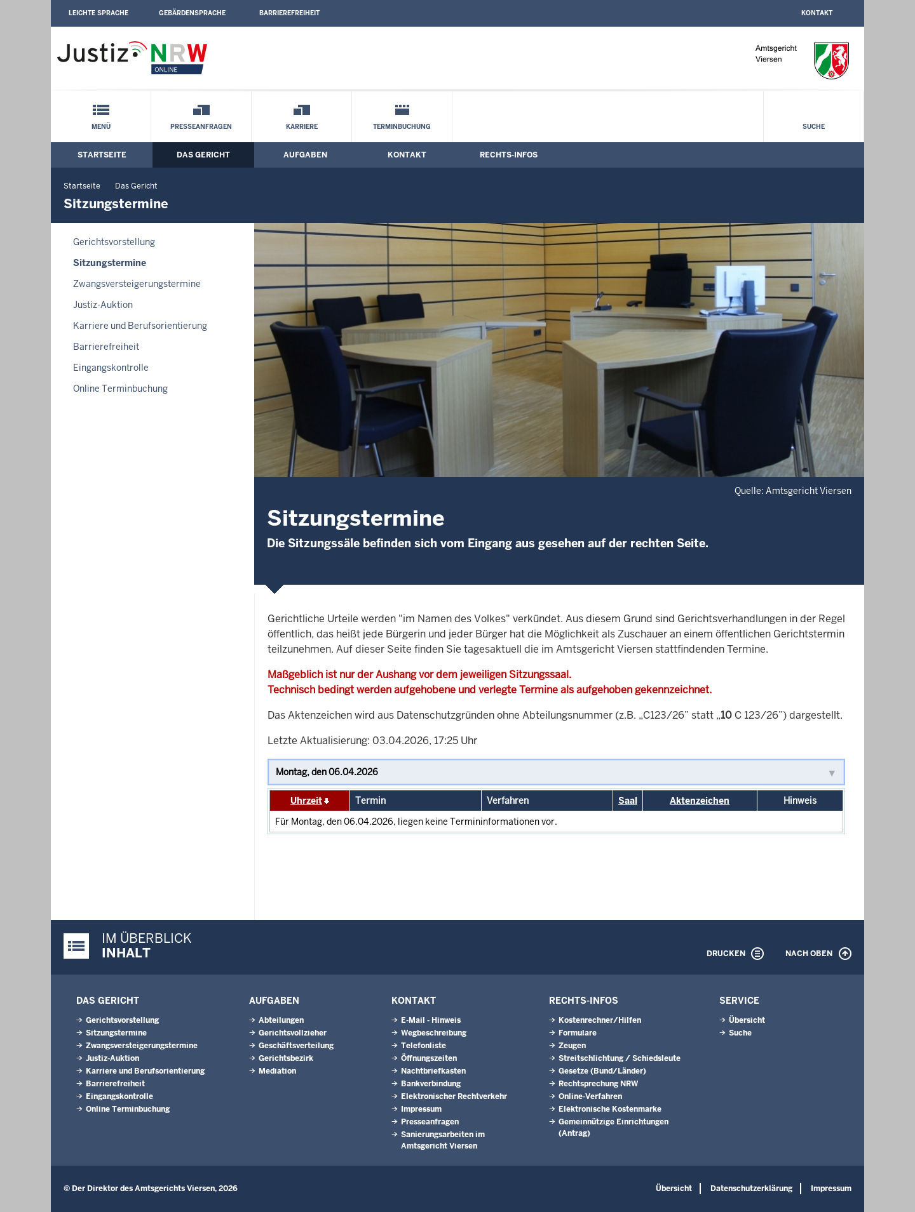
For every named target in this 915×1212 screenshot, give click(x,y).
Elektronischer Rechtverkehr (454, 1096)
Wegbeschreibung (433, 1033)
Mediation (277, 1071)
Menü (101, 127)
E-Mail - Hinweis (431, 1020)
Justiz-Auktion (103, 304)
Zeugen (572, 1046)
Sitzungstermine (109, 263)
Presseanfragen (201, 127)
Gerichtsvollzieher (293, 1033)
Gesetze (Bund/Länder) (602, 1071)
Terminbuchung (402, 127)
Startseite (102, 155)
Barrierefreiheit (289, 13)
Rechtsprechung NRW (598, 1084)
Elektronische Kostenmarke (610, 1109)
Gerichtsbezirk (286, 1058)
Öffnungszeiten (429, 1058)
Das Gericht (203, 155)
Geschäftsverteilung (296, 1046)
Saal (627, 800)
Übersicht (747, 1020)
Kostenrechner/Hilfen (600, 1020)
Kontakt (816, 13)
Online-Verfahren (590, 1096)
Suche (814, 127)
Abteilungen (281, 1020)
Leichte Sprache (98, 13)
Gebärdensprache (192, 13)
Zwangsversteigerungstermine (137, 284)
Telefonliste (423, 1046)
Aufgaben (305, 155)
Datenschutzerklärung (751, 1188)
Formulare (578, 1033)
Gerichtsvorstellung (114, 242)
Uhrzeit (306, 800)
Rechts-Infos (509, 155)
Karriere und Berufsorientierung (140, 325)
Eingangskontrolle (111, 367)
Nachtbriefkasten (433, 1071)
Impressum (421, 1109)
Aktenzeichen (699, 800)
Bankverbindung (431, 1084)
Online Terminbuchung (120, 388)
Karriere (302, 127)
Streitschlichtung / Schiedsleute (620, 1058)
